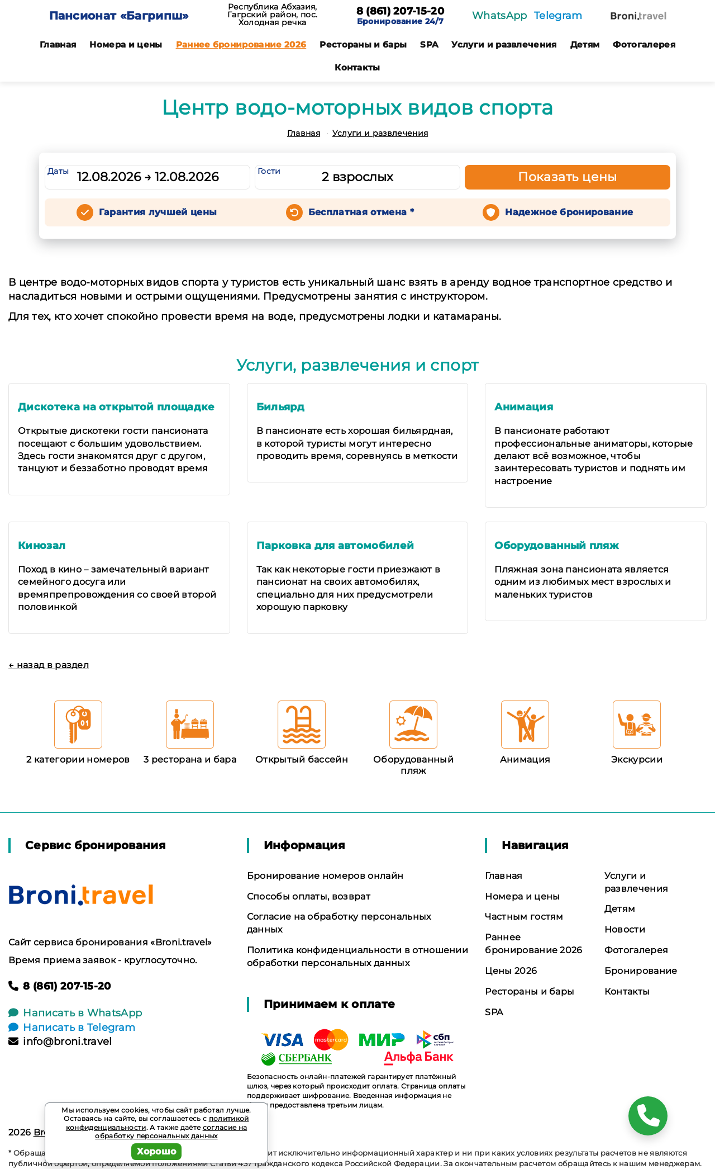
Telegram (558, 16)
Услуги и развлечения (503, 44)
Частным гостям (524, 916)
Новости (624, 929)
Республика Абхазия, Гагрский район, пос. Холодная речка (272, 14)
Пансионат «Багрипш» (119, 15)
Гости (269, 171)
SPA (429, 44)
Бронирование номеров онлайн (325, 875)
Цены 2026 (511, 971)
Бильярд (280, 407)
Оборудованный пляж (556, 545)
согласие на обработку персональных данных (171, 1131)
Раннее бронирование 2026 (241, 44)
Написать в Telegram (71, 1027)
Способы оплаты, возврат (308, 896)
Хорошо (157, 1151)
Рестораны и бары (363, 44)
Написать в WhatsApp (75, 1013)
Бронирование (641, 971)
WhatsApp (499, 16)
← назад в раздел (48, 665)
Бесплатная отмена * (361, 212)
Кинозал (41, 545)
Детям (585, 44)
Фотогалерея (644, 44)
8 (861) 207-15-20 (400, 11)
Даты (58, 171)
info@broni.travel (60, 1041)
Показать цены (567, 176)
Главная (58, 44)
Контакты (357, 67)
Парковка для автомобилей (335, 545)
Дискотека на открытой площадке (116, 407)
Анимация (523, 407)
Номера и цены (125, 44)
